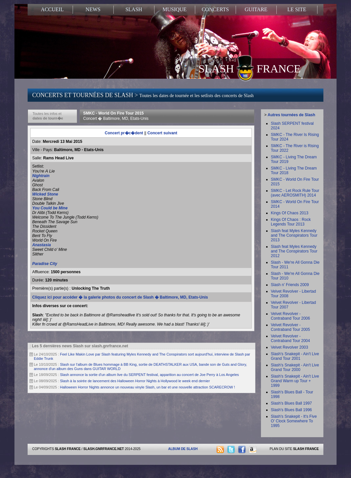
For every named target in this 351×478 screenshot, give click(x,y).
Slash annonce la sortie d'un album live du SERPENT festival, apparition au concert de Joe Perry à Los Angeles (149, 375)
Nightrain (41, 175)
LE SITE (296, 9)
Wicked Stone (45, 194)
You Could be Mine (50, 208)
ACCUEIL (52, 9)
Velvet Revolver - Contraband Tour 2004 (290, 338)
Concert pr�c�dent (124, 133)
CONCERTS (215, 9)
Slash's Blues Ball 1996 (291, 410)
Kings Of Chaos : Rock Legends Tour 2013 (291, 221)
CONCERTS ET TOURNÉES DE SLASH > (143, 95)
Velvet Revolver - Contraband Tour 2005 (290, 327)
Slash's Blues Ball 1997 (291, 403)
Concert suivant (162, 133)
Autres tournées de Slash (291, 115)
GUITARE (256, 9)
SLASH (134, 9)
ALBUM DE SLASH (183, 449)
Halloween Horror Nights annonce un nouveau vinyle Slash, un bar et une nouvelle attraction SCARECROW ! (147, 387)
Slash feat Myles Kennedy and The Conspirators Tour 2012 (294, 251)
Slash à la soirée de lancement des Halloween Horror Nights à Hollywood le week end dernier (135, 381)
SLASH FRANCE (250, 68)
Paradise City (44, 263)
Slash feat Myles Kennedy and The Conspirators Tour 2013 (294, 235)
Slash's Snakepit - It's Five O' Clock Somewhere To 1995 (294, 421)
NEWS (92, 9)
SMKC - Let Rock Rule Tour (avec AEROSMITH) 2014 (295, 193)
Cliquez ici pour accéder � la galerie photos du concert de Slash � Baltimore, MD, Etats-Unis (120, 297)
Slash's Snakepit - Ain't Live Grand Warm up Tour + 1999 (295, 381)
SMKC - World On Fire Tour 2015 (116, 116)
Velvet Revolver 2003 (289, 347)
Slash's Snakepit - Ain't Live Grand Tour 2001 (295, 356)
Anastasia (41, 245)
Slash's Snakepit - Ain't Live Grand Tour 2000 (295, 367)
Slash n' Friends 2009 (290, 284)
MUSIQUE (175, 9)
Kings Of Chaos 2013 (289, 213)
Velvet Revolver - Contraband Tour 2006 (290, 316)
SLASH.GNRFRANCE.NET (103, 449)
